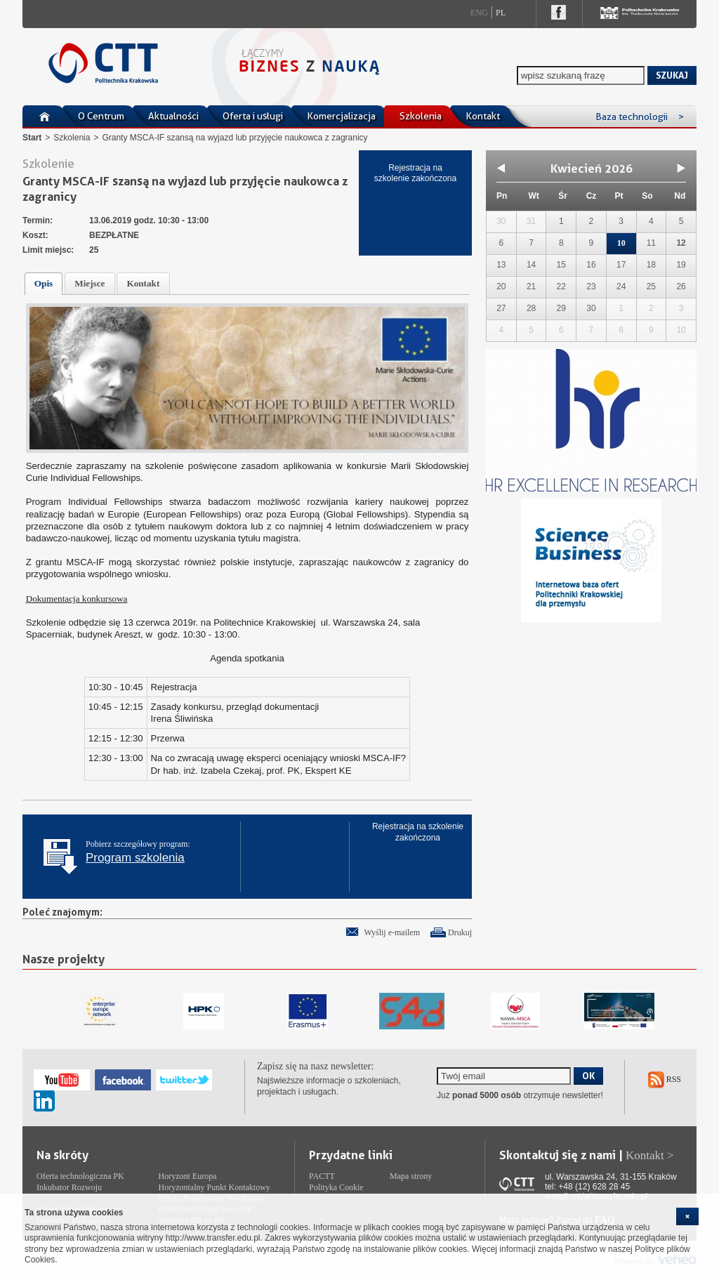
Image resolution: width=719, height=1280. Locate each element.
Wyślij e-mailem (392, 932)
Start (31, 138)
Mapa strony (411, 1176)
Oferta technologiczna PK (80, 1176)
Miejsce (89, 283)
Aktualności (173, 115)
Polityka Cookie (336, 1187)
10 (621, 243)
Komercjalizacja (341, 115)
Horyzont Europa (188, 1176)
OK (588, 1075)
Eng (479, 13)
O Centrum (101, 115)
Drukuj (460, 932)
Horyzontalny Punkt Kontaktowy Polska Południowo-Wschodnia (214, 1192)
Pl (501, 13)
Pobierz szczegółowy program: (138, 851)
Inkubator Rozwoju (69, 1187)
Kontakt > (650, 1155)
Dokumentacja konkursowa (77, 598)
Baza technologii (639, 116)
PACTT (322, 1176)
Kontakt (483, 115)
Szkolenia (421, 115)
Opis (43, 283)
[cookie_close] (687, 1216)
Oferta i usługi (253, 115)
